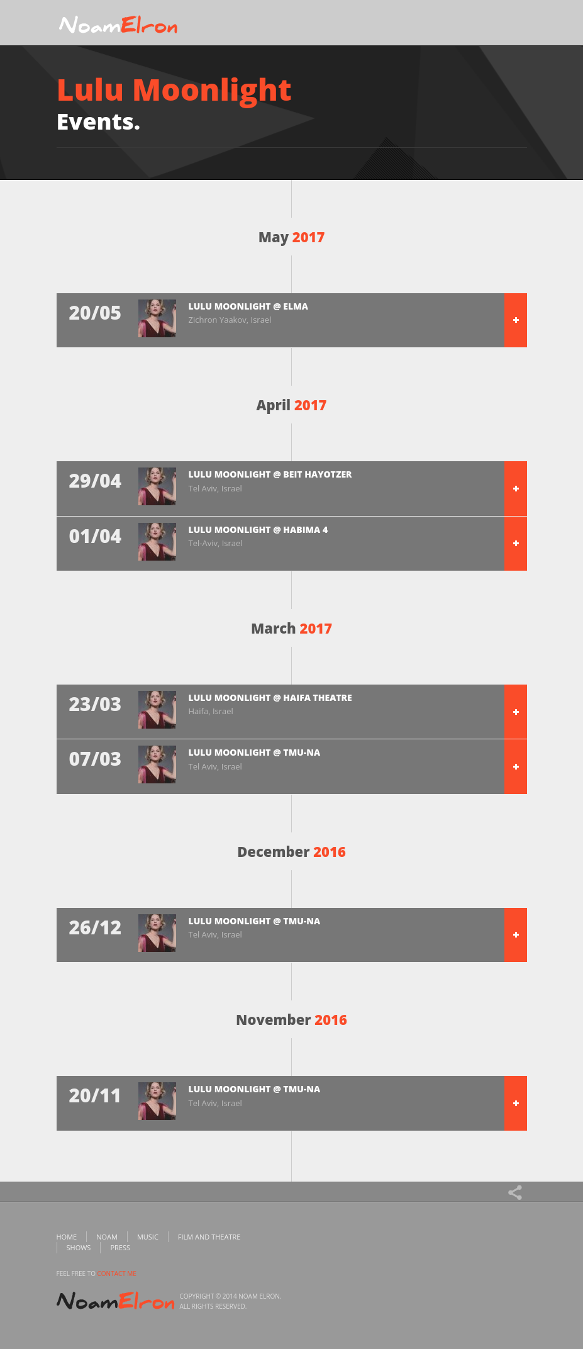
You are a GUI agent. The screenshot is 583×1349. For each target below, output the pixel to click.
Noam (107, 1236)
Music (147, 1236)
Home (67, 1236)
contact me (116, 1273)
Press (120, 1247)
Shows (79, 1247)
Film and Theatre (209, 1236)
